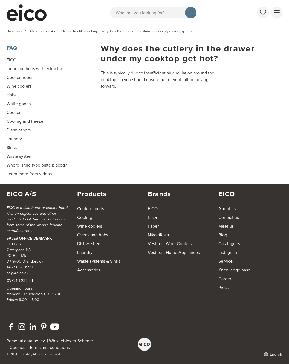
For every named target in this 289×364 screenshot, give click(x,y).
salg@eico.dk (17, 273)
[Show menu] (276, 12)
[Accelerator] (29, 12)
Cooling (84, 217)
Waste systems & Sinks (98, 261)
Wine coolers (89, 226)
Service (225, 261)
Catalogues (229, 243)
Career (224, 279)
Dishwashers (89, 243)
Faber (153, 226)
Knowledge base (234, 270)
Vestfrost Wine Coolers (170, 243)
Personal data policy (26, 341)
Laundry (85, 252)
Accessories (88, 270)
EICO (153, 208)
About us (227, 208)
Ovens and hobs (92, 235)
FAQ (12, 48)
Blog (222, 235)
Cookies (18, 347)
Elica (152, 217)
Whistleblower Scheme (71, 341)
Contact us (228, 217)
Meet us (226, 226)
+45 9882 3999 (20, 267)
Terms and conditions (49, 347)
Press (223, 287)
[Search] (190, 12)
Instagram (227, 252)
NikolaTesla (158, 235)
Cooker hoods (90, 208)
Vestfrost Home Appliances (174, 252)
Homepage (15, 31)
